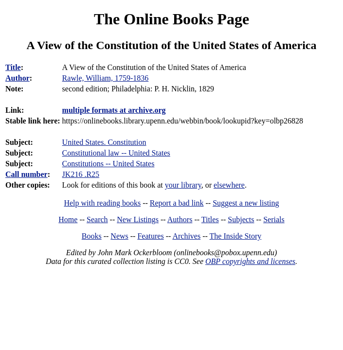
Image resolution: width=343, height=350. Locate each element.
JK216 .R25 (80, 174)
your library (183, 185)
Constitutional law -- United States (116, 153)
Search (97, 219)
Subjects (241, 219)
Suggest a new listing (246, 203)
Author (17, 78)
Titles (210, 219)
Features (150, 236)
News (119, 236)
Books (92, 236)
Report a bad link (177, 203)
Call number (26, 174)
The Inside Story (236, 236)
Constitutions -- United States (108, 163)
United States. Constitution (104, 142)
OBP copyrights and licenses (250, 261)
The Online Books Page (171, 19)
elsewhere (229, 185)
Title (13, 67)
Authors (180, 219)
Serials (274, 219)
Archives (186, 236)
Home (67, 219)
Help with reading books (102, 203)
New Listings (138, 219)
